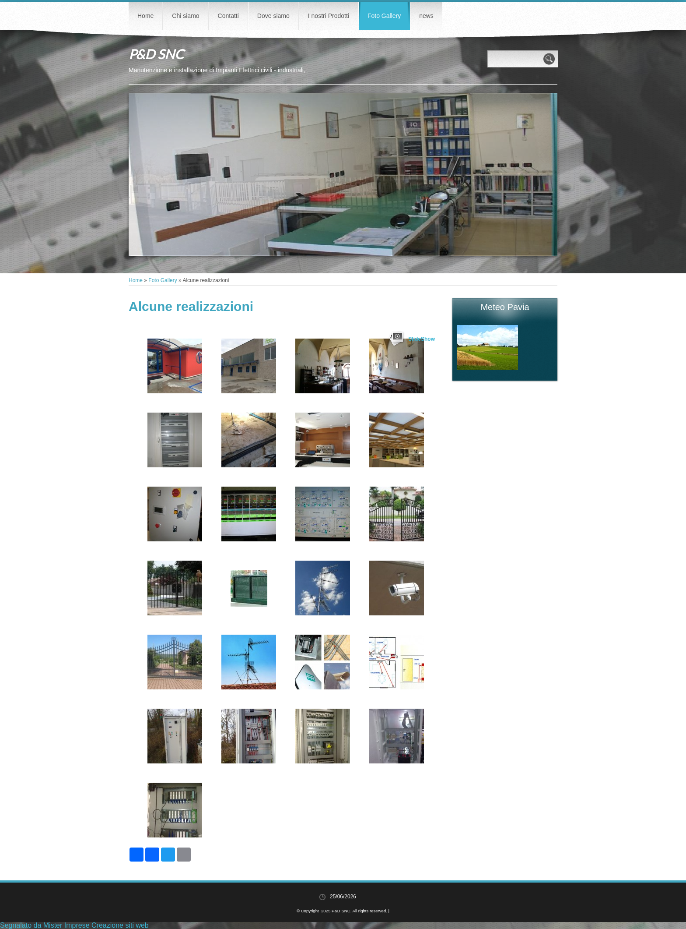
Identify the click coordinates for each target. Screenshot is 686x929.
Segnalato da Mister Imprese (45, 925)
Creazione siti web (120, 925)
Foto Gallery (384, 15)
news (426, 15)
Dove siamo (273, 15)
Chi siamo (185, 15)
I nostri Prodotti (328, 15)
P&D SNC (156, 54)
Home (145, 15)
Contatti (228, 15)
